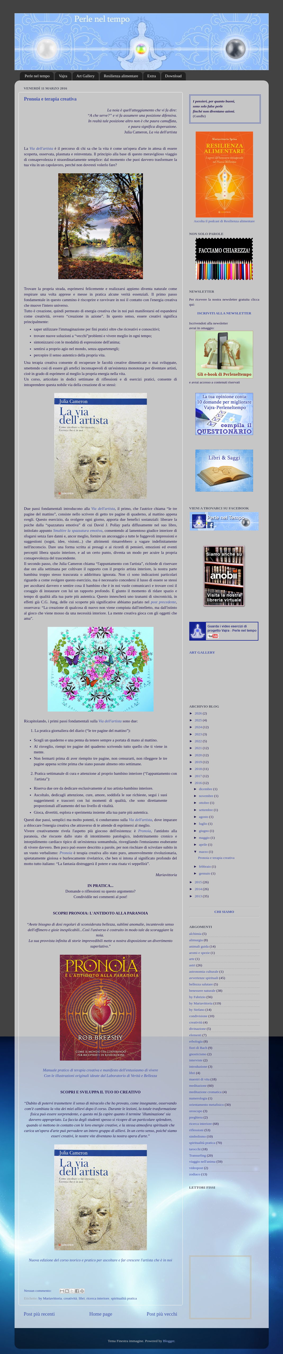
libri (82, 1298)
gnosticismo (197, 1054)
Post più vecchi (162, 1314)
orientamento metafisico (206, 1105)
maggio (205, 838)
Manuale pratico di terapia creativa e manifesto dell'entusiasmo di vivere (100, 1070)
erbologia (196, 1041)
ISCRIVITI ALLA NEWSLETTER (224, 313)
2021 (199, 748)
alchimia (195, 934)
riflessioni (196, 1130)
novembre (206, 796)
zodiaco (194, 1174)
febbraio (205, 866)
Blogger (168, 1341)
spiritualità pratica (124, 1298)
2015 (199, 882)
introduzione (198, 1066)
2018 (199, 769)
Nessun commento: (38, 1291)
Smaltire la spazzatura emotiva (77, 530)
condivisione (198, 1016)
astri (192, 965)
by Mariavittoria (50, 1298)
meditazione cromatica (205, 1092)
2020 (199, 755)
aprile (203, 844)
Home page (100, 1314)
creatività (70, 1298)
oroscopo (196, 1111)
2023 (199, 734)
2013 (199, 896)
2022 (199, 741)
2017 (199, 776)
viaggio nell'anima (202, 1161)
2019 (199, 762)
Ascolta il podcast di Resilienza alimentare (224, 221)
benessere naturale (202, 991)
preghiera (196, 1117)
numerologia (198, 1098)
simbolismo (197, 1136)
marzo (204, 852)
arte (192, 959)
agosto (204, 817)
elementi (195, 1035)
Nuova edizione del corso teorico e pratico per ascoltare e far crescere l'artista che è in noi (100, 1260)
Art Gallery (86, 76)
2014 (199, 889)
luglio (203, 824)
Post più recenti (39, 1314)
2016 (199, 783)
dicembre (206, 789)
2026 (199, 713)
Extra (151, 76)
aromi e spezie (199, 953)
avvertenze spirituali (203, 978)
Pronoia (144, 831)
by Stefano (197, 1010)
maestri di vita (199, 1079)
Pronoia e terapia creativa (50, 99)
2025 (199, 720)
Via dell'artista (41, 148)
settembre (206, 810)
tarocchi (195, 1149)
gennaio (205, 873)
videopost (196, 1168)
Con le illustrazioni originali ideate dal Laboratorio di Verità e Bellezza (100, 1076)
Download (173, 76)
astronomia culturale (204, 971)
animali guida (199, 946)
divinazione (197, 1029)
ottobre (204, 803)
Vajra (63, 76)
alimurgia (196, 940)
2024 (199, 727)
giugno (204, 831)
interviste (196, 1060)
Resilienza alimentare (121, 76)
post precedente (163, 602)
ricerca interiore (98, 1298)
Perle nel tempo (37, 76)
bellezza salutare (201, 984)
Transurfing (197, 1155)
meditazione (198, 1086)
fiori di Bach (198, 1048)
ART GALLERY (202, 652)
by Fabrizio (197, 997)
